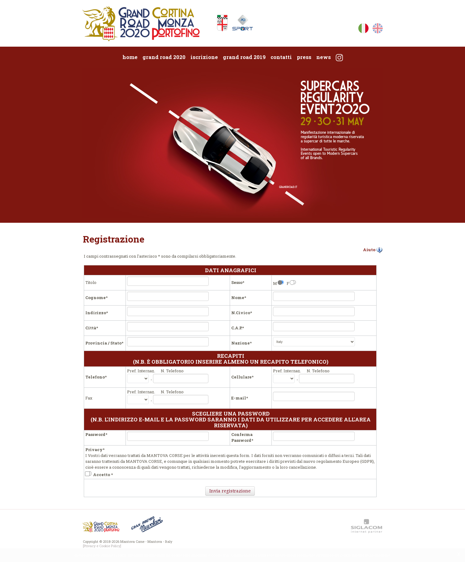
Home (130, 57)
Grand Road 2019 (244, 57)
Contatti (281, 57)
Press (304, 57)
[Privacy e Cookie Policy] (102, 545)
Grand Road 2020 (164, 57)
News (323, 57)
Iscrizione (204, 57)
